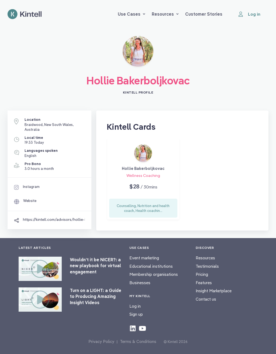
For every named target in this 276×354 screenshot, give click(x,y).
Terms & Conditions (138, 341)
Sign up (136, 314)
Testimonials (207, 266)
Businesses (139, 282)
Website (29, 200)
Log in (135, 306)
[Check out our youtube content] (142, 328)
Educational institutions (151, 266)
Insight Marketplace (214, 290)
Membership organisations (153, 274)
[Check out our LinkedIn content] (133, 328)
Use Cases (131, 14)
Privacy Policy (101, 341)
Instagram (31, 186)
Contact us (206, 299)
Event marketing (144, 257)
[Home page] (25, 14)
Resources (165, 14)
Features (204, 282)
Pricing (202, 274)
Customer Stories (203, 14)
